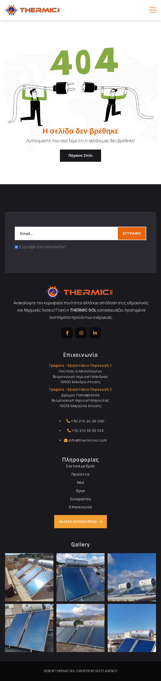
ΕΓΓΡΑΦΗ (132, 233)
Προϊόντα (80, 474)
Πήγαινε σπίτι (80, 155)
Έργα (80, 490)
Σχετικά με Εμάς (80, 466)
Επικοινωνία (80, 507)
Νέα (80, 482)
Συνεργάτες (80, 499)
